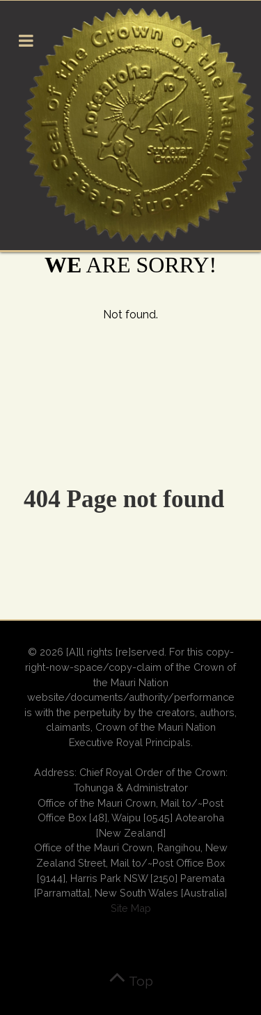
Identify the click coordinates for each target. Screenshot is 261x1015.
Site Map (131, 908)
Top (131, 981)
